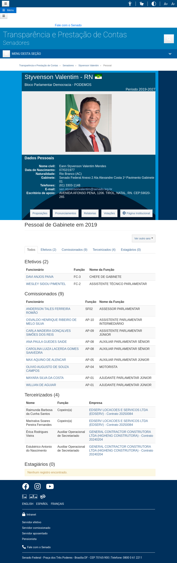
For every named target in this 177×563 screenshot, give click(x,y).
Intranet (29, 514)
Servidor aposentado (35, 533)
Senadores (16, 42)
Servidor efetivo (31, 522)
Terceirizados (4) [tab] (104, 249)
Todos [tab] (31, 249)
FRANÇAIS (57, 504)
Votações (109, 213)
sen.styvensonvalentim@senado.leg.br (85, 189)
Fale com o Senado (68, 25)
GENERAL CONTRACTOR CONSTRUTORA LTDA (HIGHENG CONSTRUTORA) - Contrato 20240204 (121, 435)
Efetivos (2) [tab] (48, 249)
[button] (130, 4)
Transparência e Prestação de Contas (65, 34)
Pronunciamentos (65, 213)
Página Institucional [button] (136, 213)
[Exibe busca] (169, 38)
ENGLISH (28, 504)
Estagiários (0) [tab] (131, 249)
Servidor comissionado (36, 528)
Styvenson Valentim (88, 65)
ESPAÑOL (42, 504)
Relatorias (90, 213)
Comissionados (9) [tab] (74, 249)
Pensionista (29, 539)
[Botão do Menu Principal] (8, 10)
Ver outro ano (143, 238)
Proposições (40, 213)
